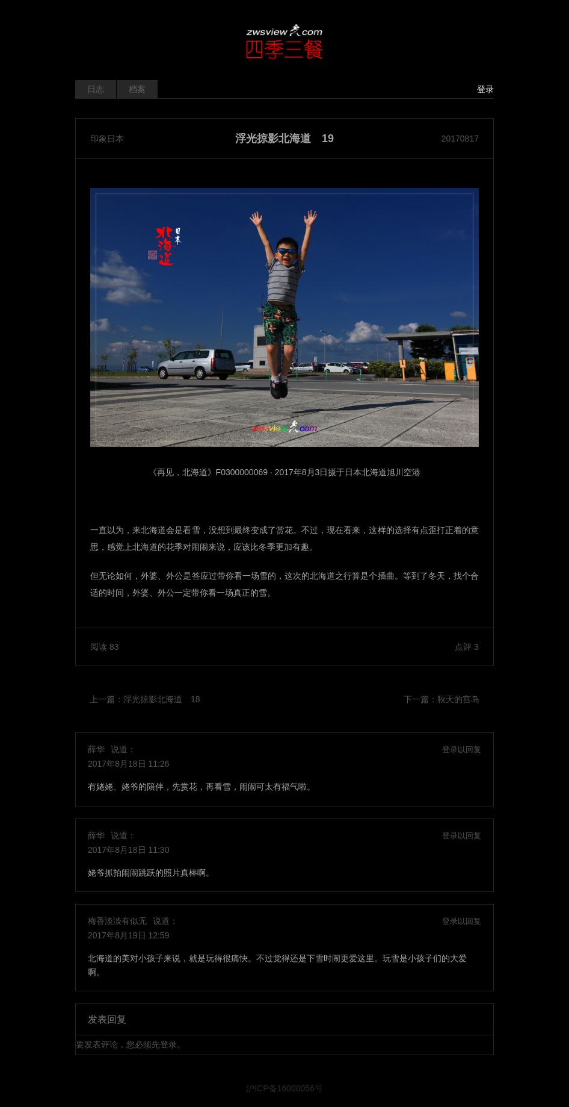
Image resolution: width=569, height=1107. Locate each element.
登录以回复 (461, 749)
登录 (485, 89)
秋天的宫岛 (458, 699)
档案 (137, 89)
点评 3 (467, 647)
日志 (95, 89)
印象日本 (107, 138)
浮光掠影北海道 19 (284, 138)
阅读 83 (104, 647)
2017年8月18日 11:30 (128, 850)
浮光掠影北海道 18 (161, 699)
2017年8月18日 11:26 (128, 764)
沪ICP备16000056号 (284, 1088)
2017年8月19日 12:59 (128, 935)
